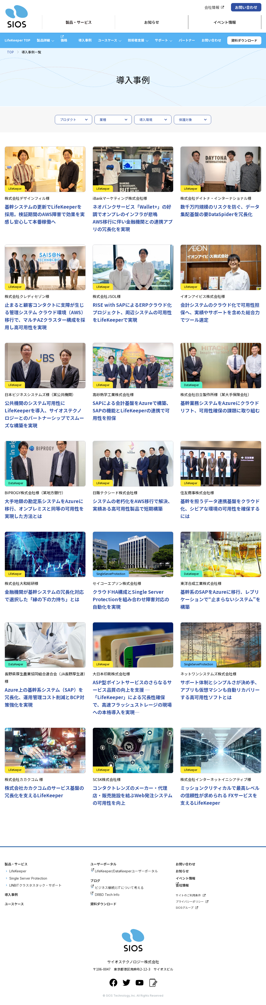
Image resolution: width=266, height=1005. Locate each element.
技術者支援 (136, 40)
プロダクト (68, 119)
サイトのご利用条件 (188, 895)
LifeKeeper (17, 871)
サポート (161, 40)
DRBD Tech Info (107, 895)
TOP (10, 52)
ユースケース (107, 40)
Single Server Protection (28, 878)
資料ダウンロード (244, 40)
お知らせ (182, 871)
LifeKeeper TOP (17, 40)
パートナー (187, 40)
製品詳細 (43, 40)
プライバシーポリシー (190, 901)
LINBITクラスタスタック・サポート (35, 885)
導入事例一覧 (31, 52)
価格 (64, 40)
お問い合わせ (246, 7)
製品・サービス (16, 864)
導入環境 (145, 119)
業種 (103, 119)
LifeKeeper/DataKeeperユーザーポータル (126, 871)
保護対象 (185, 119)
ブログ (95, 881)
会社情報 (211, 7)
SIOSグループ (184, 907)
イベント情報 (185, 878)
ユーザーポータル (103, 864)
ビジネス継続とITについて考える (119, 888)
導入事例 (84, 40)
